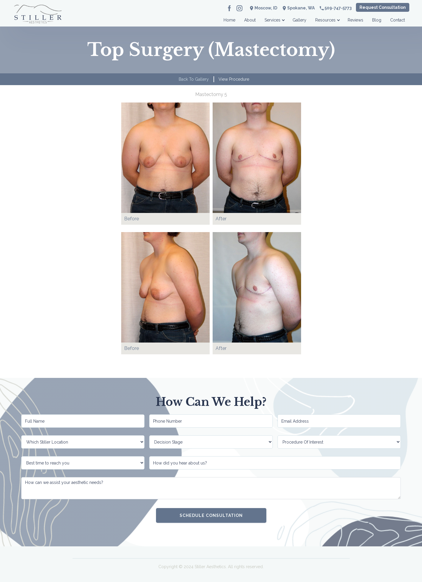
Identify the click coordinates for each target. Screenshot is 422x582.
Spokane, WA (301, 8)
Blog (376, 20)
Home (229, 20)
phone (321, 8)
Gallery (299, 20)
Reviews (355, 20)
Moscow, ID (265, 8)
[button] (274, 18)
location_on (284, 8)
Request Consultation (382, 7)
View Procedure (234, 79)
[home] (38, 18)
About (250, 20)
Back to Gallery (194, 79)
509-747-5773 (338, 8)
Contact (397, 20)
